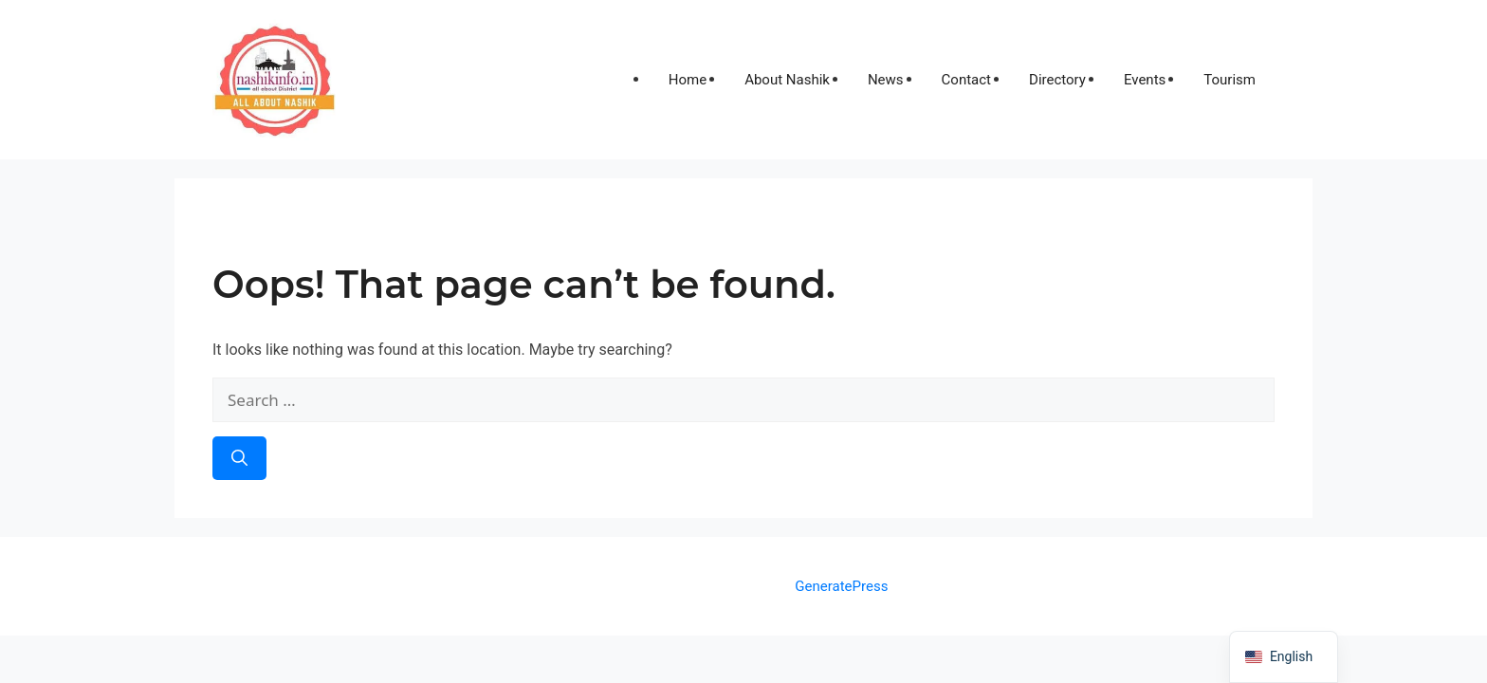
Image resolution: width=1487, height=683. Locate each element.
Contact (966, 79)
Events (1145, 79)
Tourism (1229, 79)
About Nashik (787, 79)
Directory (1057, 79)
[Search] (239, 458)
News (886, 79)
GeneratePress (841, 586)
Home (688, 79)
